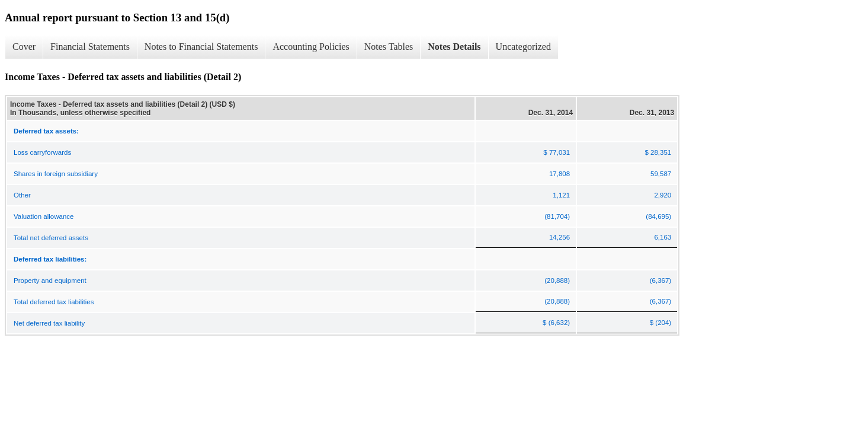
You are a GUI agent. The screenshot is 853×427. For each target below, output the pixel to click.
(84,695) (658, 216)
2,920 (662, 195)
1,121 (561, 195)
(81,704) (557, 216)
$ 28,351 (657, 152)
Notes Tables (388, 47)
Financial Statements (90, 47)
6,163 (662, 237)
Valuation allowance (43, 216)
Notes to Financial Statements (201, 47)
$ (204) (660, 322)
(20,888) (557, 280)
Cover (24, 47)
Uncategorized (523, 47)
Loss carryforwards (42, 152)
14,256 (559, 237)
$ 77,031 (556, 152)
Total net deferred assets (51, 237)
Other (22, 195)
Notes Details (454, 47)
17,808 (559, 173)
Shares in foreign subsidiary (56, 173)
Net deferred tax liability (49, 323)
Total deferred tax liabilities (54, 301)
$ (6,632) (556, 322)
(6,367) (660, 280)
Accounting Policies (310, 47)
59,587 (660, 173)
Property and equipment (50, 280)
